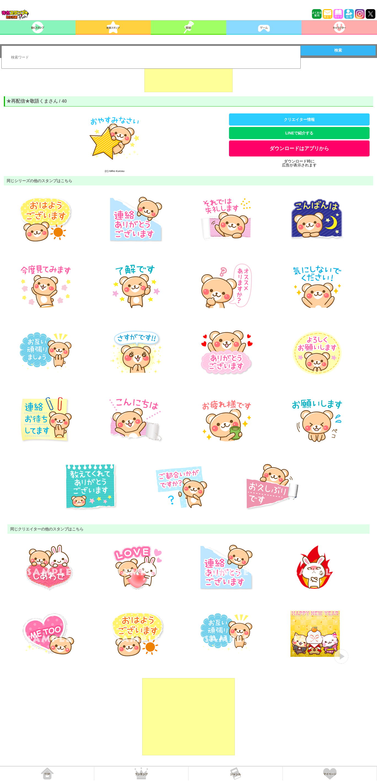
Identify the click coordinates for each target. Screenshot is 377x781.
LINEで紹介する (299, 133)
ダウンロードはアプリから (299, 148)
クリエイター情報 (299, 119)
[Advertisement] (188, 78)
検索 (338, 50)
